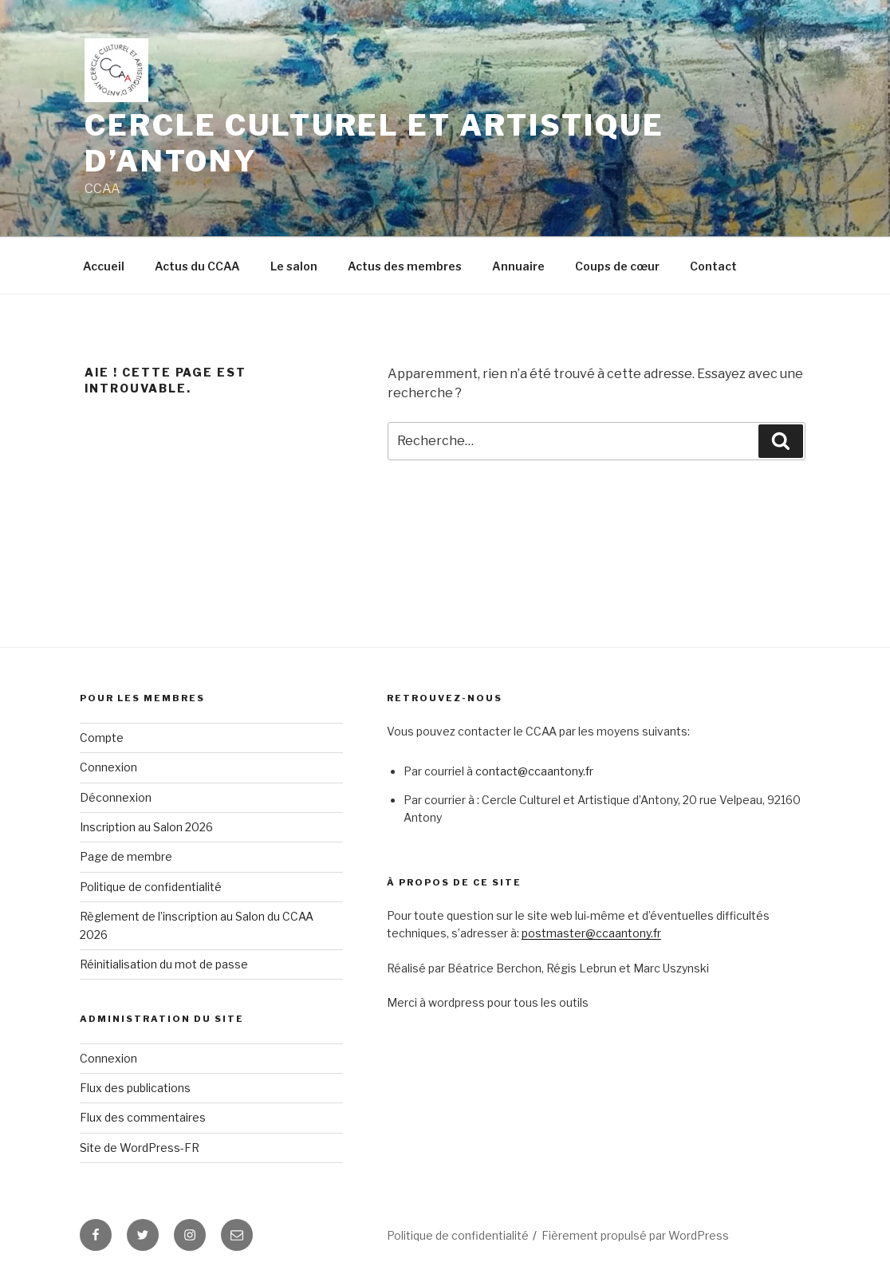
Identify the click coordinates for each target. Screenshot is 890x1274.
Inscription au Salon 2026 (146, 827)
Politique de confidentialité (151, 886)
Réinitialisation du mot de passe (164, 964)
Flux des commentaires (143, 1117)
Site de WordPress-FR (139, 1147)
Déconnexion (116, 797)
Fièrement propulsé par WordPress (635, 1235)
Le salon (293, 266)
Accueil (103, 266)
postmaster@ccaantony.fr (591, 933)
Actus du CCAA (197, 266)
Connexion (108, 767)
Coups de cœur (617, 266)
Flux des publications (135, 1088)
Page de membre (126, 856)
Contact (713, 266)
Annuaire (518, 266)
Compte (102, 737)
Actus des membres (405, 266)
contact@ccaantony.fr (534, 771)
